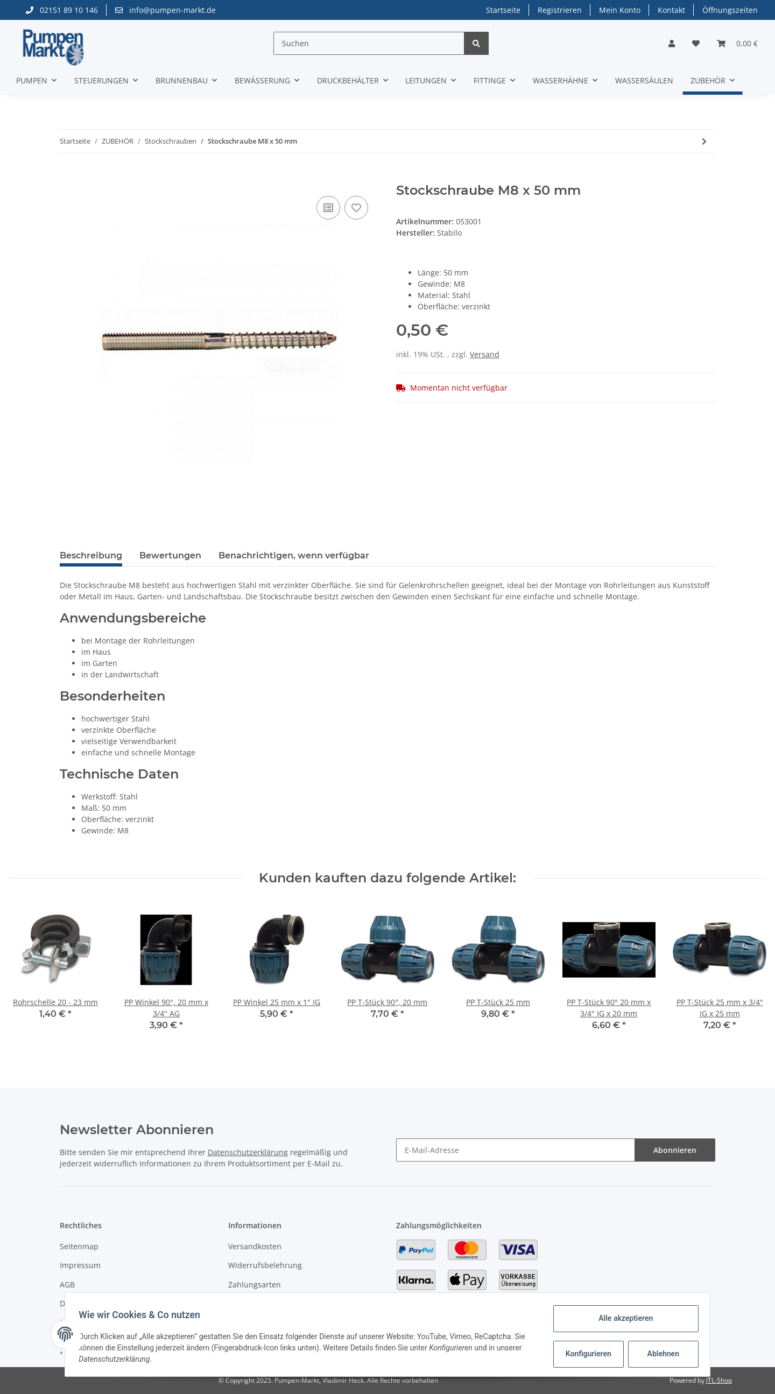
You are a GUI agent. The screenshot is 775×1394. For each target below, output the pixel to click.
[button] (672, 43)
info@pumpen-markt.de (165, 10)
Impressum (80, 1265)
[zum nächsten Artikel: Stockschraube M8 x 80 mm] (704, 141)
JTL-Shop (719, 1380)
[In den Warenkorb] (68, 177)
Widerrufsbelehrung (265, 1265)
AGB (67, 1284)
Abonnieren (674, 1150)
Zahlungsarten (254, 1284)
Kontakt (671, 10)
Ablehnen (659, 1353)
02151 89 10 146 (62, 10)
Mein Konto (619, 10)
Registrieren (560, 10)
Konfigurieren (586, 1353)
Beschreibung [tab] (91, 555)
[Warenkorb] (737, 43)
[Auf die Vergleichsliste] (328, 208)
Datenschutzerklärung (248, 1152)
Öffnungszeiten (730, 10)
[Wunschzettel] (696, 43)
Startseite (503, 10)
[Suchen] (368, 43)
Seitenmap (79, 1246)
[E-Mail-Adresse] (515, 1150)
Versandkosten (254, 1246)
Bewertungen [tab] (170, 555)
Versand (484, 354)
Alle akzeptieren (622, 1318)
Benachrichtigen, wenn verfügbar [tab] (294, 555)
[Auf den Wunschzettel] (356, 208)
